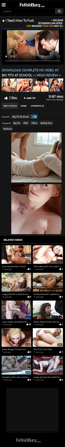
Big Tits (16, 122)
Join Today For (44, 23)
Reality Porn (46, 122)
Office (34, 122)
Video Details (10, 105)
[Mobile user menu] (3, 3)
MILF (25, 122)
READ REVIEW (47, 75)
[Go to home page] (38, 4)
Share (24, 105)
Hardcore (7, 128)
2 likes (13, 97)
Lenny (54, 99)
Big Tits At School (20, 116)
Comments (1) (37, 105)
